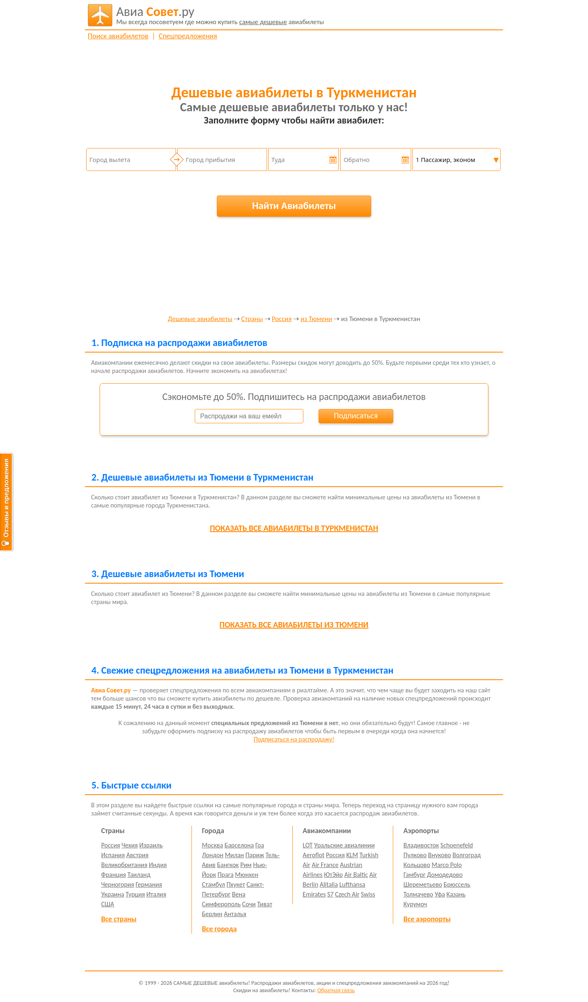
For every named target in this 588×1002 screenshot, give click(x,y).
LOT (307, 845)
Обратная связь (336, 990)
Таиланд (138, 874)
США (107, 904)
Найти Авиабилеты (294, 205)
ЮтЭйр (333, 874)
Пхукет (236, 884)
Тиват (264, 904)
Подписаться (356, 415)
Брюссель (456, 884)
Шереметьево (422, 884)
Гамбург (414, 874)
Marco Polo (447, 865)
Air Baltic (356, 874)
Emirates (314, 894)
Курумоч (415, 904)
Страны (252, 319)
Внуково (439, 855)
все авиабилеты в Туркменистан (294, 528)
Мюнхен (246, 874)
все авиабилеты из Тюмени (294, 624)
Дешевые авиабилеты (200, 319)
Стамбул (213, 884)
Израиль (151, 845)
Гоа (259, 845)
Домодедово (445, 874)
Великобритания (124, 865)
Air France (325, 865)
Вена (238, 894)
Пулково (415, 855)
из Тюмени (316, 319)
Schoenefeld (457, 845)
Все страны (118, 918)
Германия (149, 884)
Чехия (130, 845)
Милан (234, 855)
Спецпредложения (188, 35)
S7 (330, 894)
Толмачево (418, 894)
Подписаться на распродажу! (294, 739)
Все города (219, 928)
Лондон (213, 855)
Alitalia (329, 884)
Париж (254, 855)
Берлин (212, 914)
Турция (135, 894)
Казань (456, 894)
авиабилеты (220, 15)
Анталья (235, 914)
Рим (246, 865)
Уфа (439, 894)
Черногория (117, 884)
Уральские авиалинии (344, 845)
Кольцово (416, 865)
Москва (212, 845)
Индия (158, 865)
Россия (282, 319)
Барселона (239, 845)
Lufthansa (352, 884)
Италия (157, 894)
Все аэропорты (427, 918)
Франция (113, 874)
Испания (113, 855)
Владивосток (421, 845)
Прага (226, 874)
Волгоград (466, 855)
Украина (112, 894)
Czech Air (347, 894)
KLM (352, 855)
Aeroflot (313, 855)
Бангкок (227, 865)
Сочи (249, 904)
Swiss (368, 894)
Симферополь (221, 904)
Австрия (137, 855)
